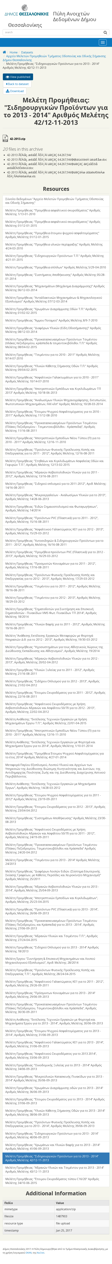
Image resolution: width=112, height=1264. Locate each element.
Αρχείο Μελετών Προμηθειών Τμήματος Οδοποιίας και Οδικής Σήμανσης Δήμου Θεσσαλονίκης (54, 58)
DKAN (29, 1252)
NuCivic (40, 1252)
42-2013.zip (17, 139)
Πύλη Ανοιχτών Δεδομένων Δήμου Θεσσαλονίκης (52, 19)
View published (19, 77)
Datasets (27, 52)
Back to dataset (17, 84)
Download (15, 91)
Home (14, 52)
